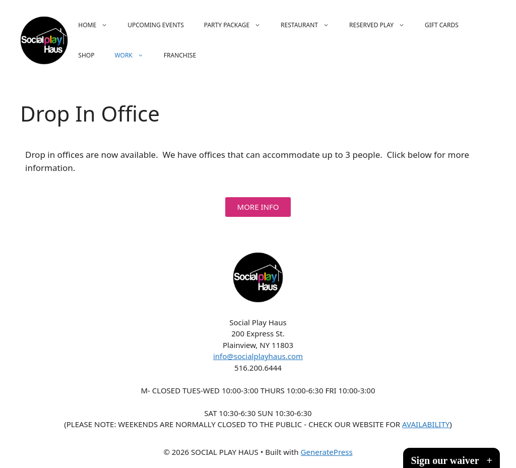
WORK (133, 55)
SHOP (86, 55)
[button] (258, 207)
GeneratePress (327, 452)
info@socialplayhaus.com (258, 356)
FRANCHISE (180, 55)
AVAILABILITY (425, 424)
